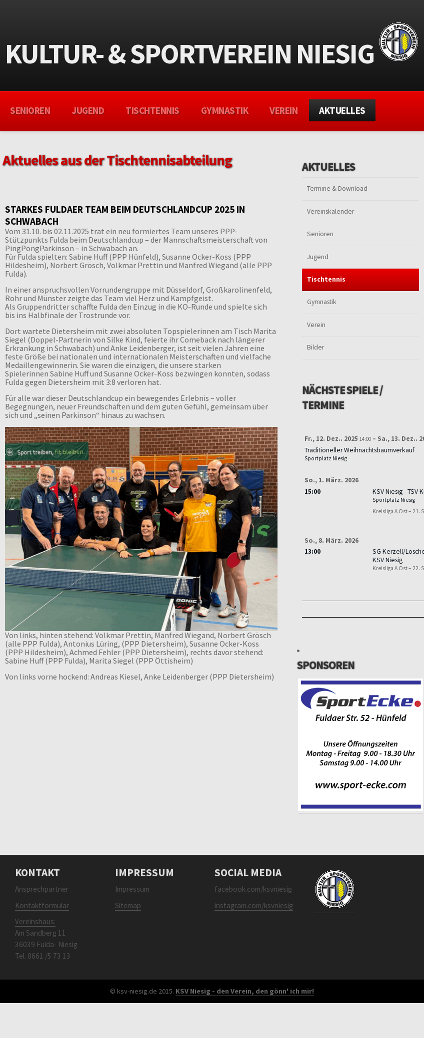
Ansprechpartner (41, 889)
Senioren (30, 110)
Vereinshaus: (35, 921)
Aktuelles (342, 110)
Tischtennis (153, 110)
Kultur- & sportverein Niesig (211, 51)
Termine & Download (337, 188)
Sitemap (128, 905)
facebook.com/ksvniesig (253, 889)
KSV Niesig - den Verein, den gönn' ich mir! (245, 991)
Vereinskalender (330, 211)
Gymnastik (224, 110)
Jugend (88, 110)
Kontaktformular (42, 905)
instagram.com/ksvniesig (253, 905)
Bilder (315, 347)
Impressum (132, 889)
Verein (284, 110)
